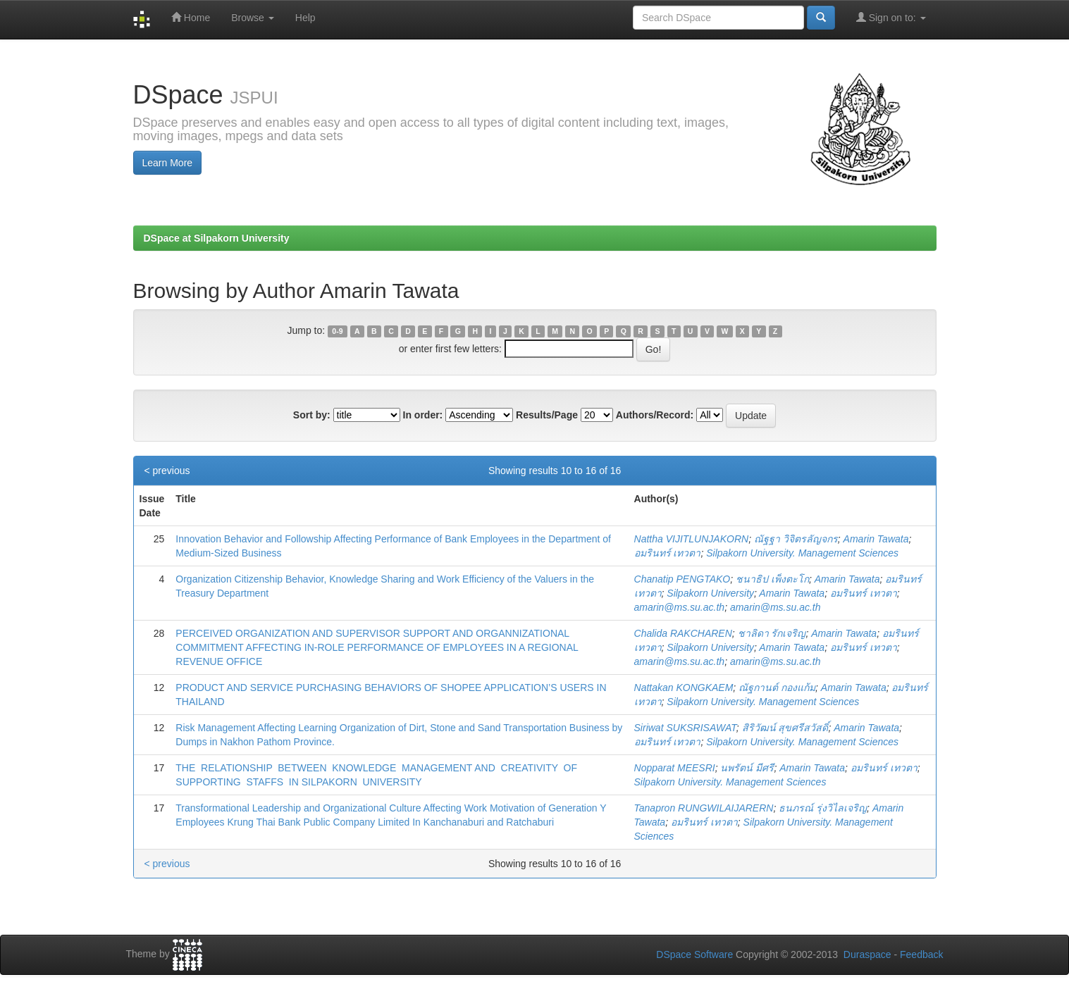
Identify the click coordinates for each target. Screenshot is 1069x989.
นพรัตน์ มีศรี (747, 767)
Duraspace (867, 954)
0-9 (337, 331)
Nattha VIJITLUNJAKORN (691, 539)
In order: (423, 415)
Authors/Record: (654, 415)
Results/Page (547, 415)
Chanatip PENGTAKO (682, 579)
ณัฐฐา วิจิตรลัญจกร (796, 539)
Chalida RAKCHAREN (683, 633)
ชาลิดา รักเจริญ (772, 633)
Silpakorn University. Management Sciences (802, 553)
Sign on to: (891, 17)
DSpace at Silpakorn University (217, 238)
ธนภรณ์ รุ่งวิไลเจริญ (823, 808)
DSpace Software (694, 954)
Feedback (921, 954)
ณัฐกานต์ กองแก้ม (777, 687)
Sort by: (311, 415)
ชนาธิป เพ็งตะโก (772, 579)
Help (305, 17)
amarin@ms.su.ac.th (679, 607)
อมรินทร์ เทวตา (667, 553)
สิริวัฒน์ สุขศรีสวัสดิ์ (785, 727)
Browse (252, 17)
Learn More (167, 162)
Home (190, 17)
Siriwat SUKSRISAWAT (685, 727)
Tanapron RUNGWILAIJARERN (704, 808)
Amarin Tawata (876, 539)
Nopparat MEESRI (674, 767)
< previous (167, 470)
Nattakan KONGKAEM (684, 687)
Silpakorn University (710, 593)
